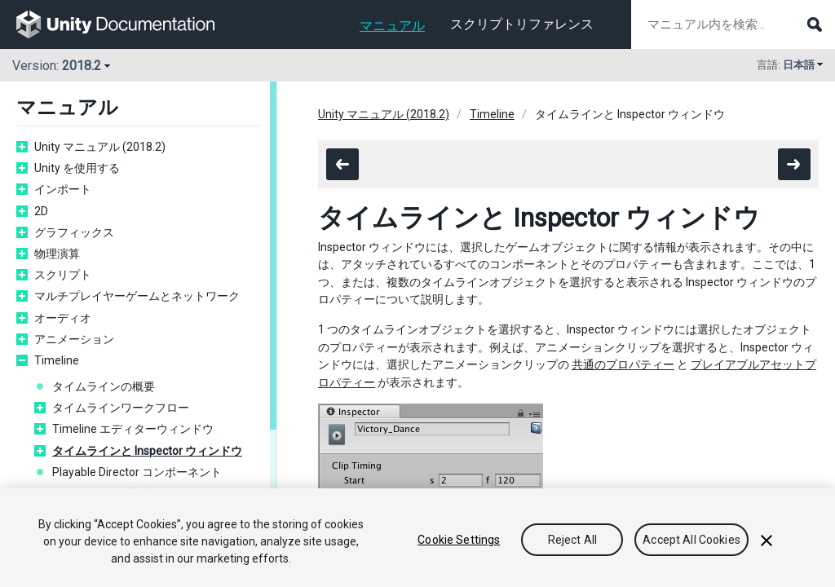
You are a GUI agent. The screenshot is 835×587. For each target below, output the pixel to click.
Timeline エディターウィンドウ (133, 428)
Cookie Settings (459, 539)
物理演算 (57, 253)
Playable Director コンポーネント (137, 472)
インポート (62, 189)
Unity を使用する (77, 167)
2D (41, 211)
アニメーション (74, 339)
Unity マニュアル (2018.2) (100, 146)
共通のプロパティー (623, 364)
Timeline (56, 360)
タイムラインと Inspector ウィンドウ (147, 450)
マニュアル (392, 26)
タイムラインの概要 (103, 386)
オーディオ (62, 317)
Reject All (572, 539)
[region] (417, 537)
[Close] (766, 540)
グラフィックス (74, 232)
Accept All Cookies (691, 539)
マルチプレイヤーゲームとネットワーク (137, 295)
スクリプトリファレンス (522, 24)
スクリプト (62, 274)
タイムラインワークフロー (120, 407)
